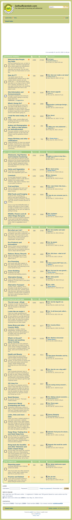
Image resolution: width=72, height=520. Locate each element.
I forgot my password (45, 488)
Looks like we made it (16, 311)
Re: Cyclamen (52, 213)
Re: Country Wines (54, 325)
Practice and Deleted (16, 477)
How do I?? (12, 75)
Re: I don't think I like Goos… (57, 186)
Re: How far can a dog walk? (57, 369)
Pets (9, 369)
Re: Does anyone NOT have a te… (57, 263)
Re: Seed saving (53, 169)
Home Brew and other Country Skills (16, 326)
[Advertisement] (36, 37)
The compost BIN (10, 461)
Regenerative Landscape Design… (57, 104)
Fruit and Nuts (13, 186)
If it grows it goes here (13, 152)
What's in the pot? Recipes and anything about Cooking (16, 340)
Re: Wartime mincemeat (55, 338)
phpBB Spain (37, 513)
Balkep (50, 106)
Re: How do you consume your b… (57, 195)
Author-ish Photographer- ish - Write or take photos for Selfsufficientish (18, 127)
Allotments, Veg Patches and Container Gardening (17, 156)
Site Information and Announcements (16, 93)
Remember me (58, 488)
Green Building (14, 271)
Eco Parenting (13, 261)
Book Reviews (13, 397)
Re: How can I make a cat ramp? (58, 75)
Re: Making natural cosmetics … (58, 397)
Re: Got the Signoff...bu (55, 302)
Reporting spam (14, 464)
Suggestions (19, 100)
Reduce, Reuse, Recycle (17, 254)
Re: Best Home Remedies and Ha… (57, 355)
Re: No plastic (52, 242)
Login (5, 486)
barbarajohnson (52, 398)
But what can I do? (15, 230)
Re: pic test (51, 476)
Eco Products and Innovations (15, 243)
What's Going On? (15, 103)
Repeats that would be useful (57, 444)
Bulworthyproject (53, 416)
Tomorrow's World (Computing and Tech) (16, 404)
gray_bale (51, 157)
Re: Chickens (52, 175)
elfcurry (50, 433)
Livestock (11, 175)
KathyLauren (51, 76)
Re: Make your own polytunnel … (56, 126)
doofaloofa (51, 466)
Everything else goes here (14, 299)
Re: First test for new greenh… (58, 270)
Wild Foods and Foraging (17, 194)
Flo (49, 303)
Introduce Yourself (12, 56)
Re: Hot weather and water (56, 230)
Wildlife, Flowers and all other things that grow (17, 215)
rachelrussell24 (58, 503)
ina (49, 117)
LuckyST (50, 357)
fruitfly (49, 446)
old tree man (51, 478)
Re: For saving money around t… (56, 385)
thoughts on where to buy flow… (56, 156)
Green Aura (53, 138)
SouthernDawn (52, 61)
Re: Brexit (51, 115)
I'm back (51, 59)
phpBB (31, 512)
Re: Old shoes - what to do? (57, 253)
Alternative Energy (15, 277)
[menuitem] (14, 17)
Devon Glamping (53, 414)
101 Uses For (13, 383)
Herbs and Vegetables (16, 169)
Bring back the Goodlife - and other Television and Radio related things (17, 447)
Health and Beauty (15, 354)
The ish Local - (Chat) (16, 302)
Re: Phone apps (53, 403)
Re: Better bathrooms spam (57, 464)
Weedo (50, 176)
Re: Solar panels (53, 277)
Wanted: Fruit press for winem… (58, 432)
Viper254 (50, 128)
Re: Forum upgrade (54, 92)
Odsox (50, 264)
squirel (50, 93)
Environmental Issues (12, 227)
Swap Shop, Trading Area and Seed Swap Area (17, 433)
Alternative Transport (16, 285)
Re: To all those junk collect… (57, 311)
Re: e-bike (51, 284)
